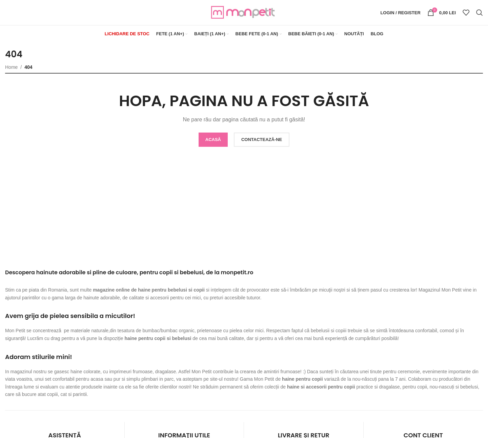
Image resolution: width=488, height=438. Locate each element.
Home (11, 67)
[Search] (479, 13)
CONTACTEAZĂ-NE (261, 139)
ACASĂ (213, 139)
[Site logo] (244, 12)
